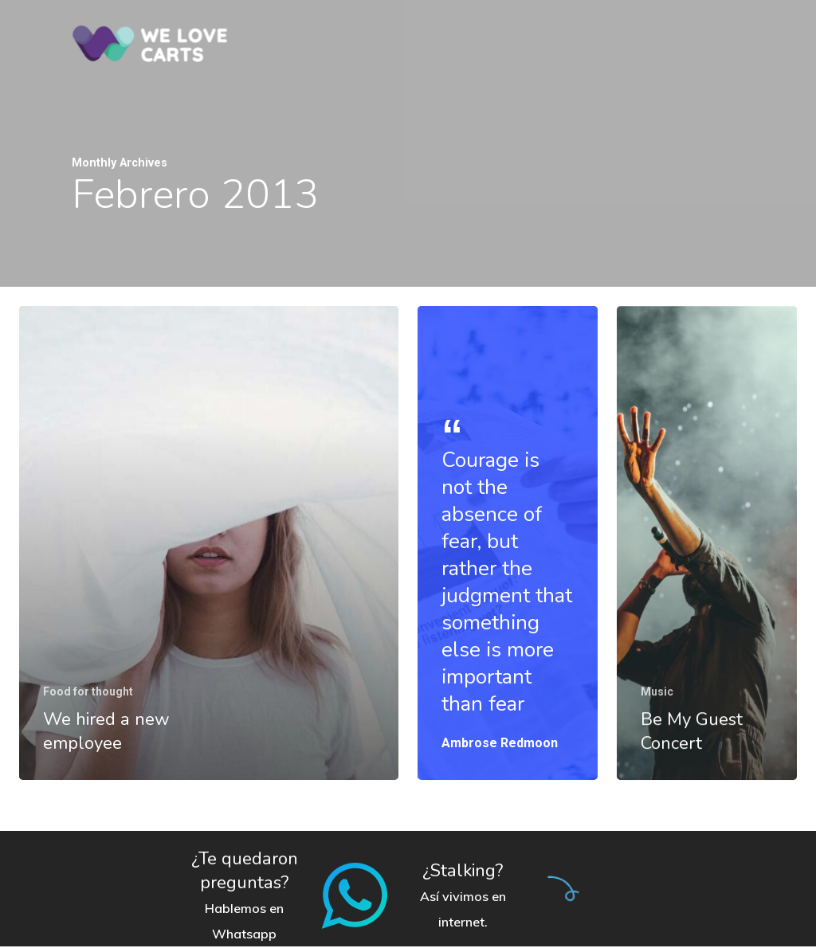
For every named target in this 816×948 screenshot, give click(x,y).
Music (657, 707)
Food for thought (88, 691)
